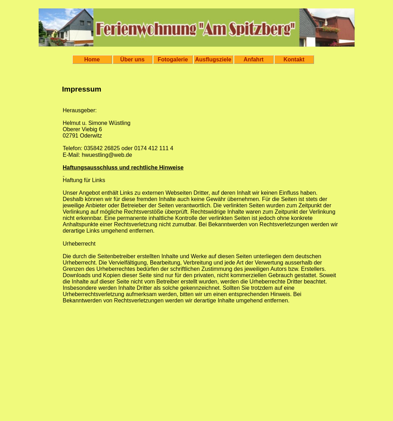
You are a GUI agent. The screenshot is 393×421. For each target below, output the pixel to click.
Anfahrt (254, 59)
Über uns (132, 59)
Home (92, 59)
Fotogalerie (173, 59)
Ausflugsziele (213, 59)
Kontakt (293, 59)
